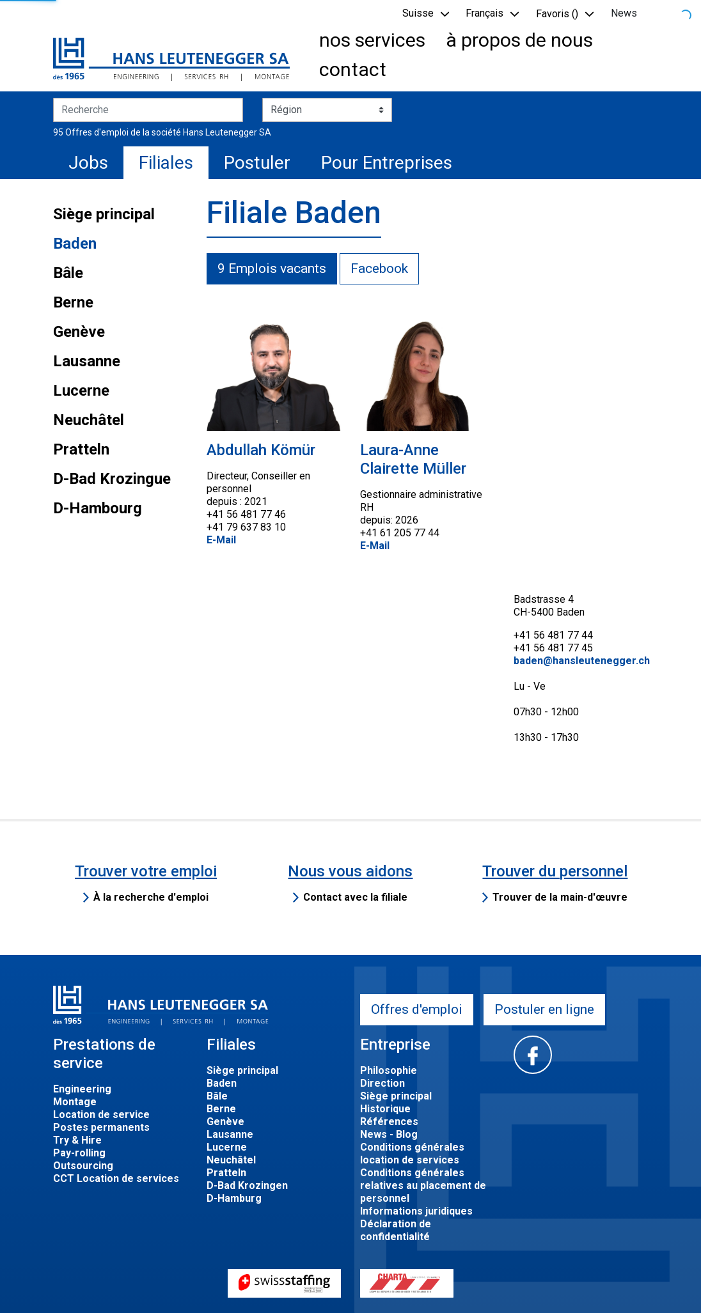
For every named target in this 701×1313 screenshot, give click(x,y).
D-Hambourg (97, 508)
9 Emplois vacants (271, 268)
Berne (73, 302)
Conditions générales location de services (412, 1153)
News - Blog (389, 1134)
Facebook (379, 268)
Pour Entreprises (386, 162)
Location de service (101, 1114)
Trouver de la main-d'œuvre (559, 897)
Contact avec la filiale (355, 897)
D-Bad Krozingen (247, 1185)
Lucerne (81, 391)
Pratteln (81, 449)
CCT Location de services (116, 1178)
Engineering (82, 1089)
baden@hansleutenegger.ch (582, 661)
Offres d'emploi (416, 1009)
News (624, 13)
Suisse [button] (418, 13)
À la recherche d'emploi (151, 897)
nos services (372, 40)
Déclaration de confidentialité (395, 1230)
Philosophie (388, 1070)
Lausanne (86, 361)
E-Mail (221, 540)
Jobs (88, 162)
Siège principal (104, 214)
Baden (75, 243)
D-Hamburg (234, 1198)
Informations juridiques (416, 1211)
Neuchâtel (88, 420)
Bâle (68, 273)
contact (352, 69)
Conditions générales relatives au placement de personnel (423, 1185)
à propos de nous (519, 40)
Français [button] (484, 13)
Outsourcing (83, 1166)
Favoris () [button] (557, 14)
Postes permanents (101, 1127)
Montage (75, 1102)
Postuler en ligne (544, 1009)
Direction (382, 1083)
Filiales (166, 162)
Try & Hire (77, 1140)
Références (389, 1121)
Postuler (257, 162)
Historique (385, 1109)
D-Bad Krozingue (112, 479)
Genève (79, 332)
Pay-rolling (79, 1153)
